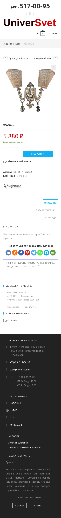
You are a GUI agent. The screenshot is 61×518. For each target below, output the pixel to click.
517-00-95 (30, 5)
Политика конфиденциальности (24, 447)
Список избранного (19, 313)
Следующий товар (43, 58)
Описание (50, 203)
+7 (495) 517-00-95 (20, 362)
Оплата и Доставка (18, 442)
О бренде (50, 217)
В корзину (37, 153)
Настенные (11, 43)
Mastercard (16, 425)
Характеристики (46, 210)
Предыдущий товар (18, 58)
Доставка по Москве (19, 285)
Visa (12, 417)
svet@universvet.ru (20, 369)
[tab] (30, 203)
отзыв (19, 505)
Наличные (15, 403)
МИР (14, 410)
